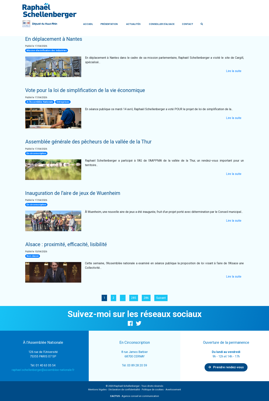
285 (133, 298)
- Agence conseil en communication (134, 396)
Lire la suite (233, 71)
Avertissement (173, 389)
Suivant (161, 298)
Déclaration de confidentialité (124, 389)
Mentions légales (97, 389)
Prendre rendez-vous (226, 367)
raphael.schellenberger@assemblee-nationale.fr (43, 370)
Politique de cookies (153, 389)
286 (146, 298)
